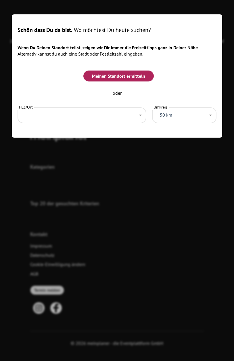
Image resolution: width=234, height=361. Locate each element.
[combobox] (82, 114)
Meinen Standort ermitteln (118, 76)
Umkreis (161, 107)
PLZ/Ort (26, 107)
